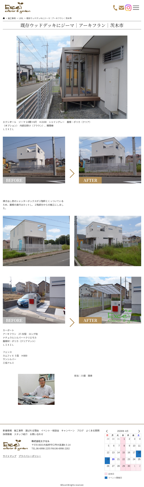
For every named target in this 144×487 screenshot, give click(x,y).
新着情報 (7, 430)
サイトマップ (9, 456)
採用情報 (7, 434)
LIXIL (21, 18)
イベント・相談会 (50, 430)
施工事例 (12, 18)
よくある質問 (92, 430)
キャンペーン (68, 430)
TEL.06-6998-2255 (41, 448)
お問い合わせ (36, 434)
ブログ (80, 430)
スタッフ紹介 (21, 434)
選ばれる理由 (32, 430)
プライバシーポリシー (30, 456)
